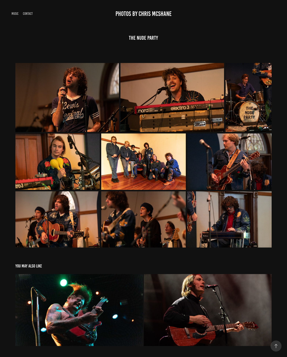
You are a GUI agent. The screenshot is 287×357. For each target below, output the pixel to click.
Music (15, 14)
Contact (28, 14)
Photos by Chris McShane (143, 13)
